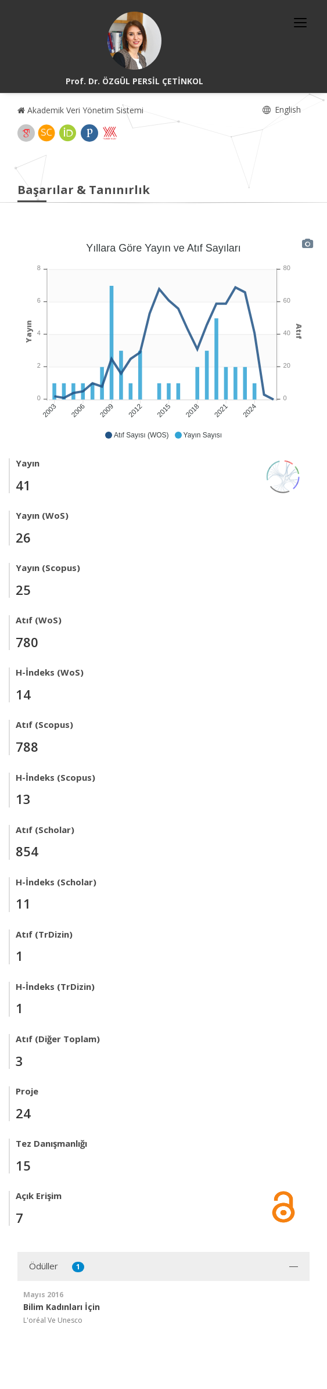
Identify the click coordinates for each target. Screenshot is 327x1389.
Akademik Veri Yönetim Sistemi (80, 110)
